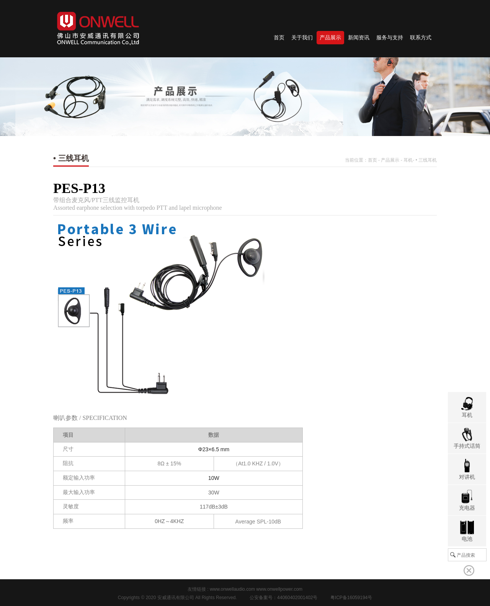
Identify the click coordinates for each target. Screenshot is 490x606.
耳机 (408, 160)
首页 (372, 160)
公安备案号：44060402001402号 (283, 597)
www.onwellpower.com (279, 589)
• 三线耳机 (426, 160)
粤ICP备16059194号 (351, 597)
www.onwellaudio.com (232, 589)
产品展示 (390, 160)
